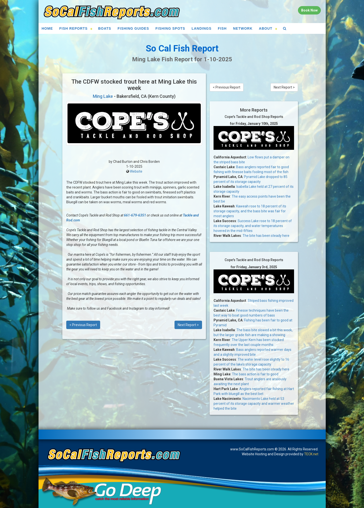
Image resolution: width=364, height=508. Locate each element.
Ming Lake (103, 96)
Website (136, 171)
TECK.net (311, 454)
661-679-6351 (135, 215)
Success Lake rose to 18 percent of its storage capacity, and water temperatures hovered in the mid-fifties (253, 226)
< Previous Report (83, 325)
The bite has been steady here (266, 236)
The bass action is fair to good (255, 374)
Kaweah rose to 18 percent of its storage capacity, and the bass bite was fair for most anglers (250, 211)
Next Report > (188, 325)
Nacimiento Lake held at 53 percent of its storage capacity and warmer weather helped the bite (254, 403)
